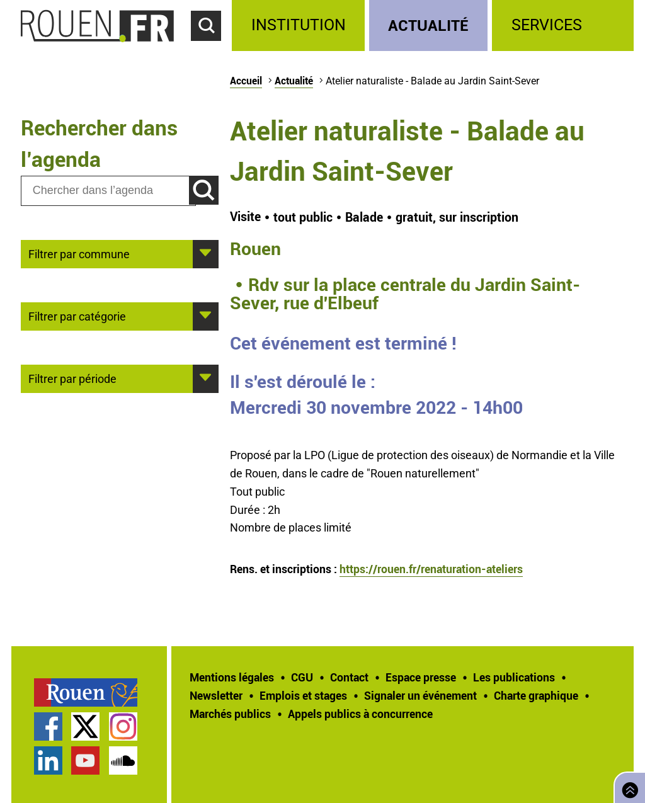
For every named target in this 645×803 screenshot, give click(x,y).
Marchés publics (230, 713)
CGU (302, 677)
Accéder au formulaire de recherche (211, 48)
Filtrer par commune (79, 253)
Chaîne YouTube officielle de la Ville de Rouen (85, 760)
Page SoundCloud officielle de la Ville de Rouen (123, 760)
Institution (298, 25)
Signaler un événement (420, 695)
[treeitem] (300, 25)
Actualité (428, 24)
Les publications (514, 677)
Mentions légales (232, 677)
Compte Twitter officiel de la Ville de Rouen (85, 726)
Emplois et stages (303, 695)
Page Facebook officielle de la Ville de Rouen (48, 726)
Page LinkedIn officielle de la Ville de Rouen (48, 760)
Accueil (246, 81)
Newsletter (216, 695)
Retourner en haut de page (627, 786)
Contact (349, 677)
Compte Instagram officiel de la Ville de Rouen (123, 726)
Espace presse (420, 677)
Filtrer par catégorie (77, 315)
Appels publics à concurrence (360, 713)
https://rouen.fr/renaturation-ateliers (431, 568)
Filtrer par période (72, 377)
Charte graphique (536, 695)
